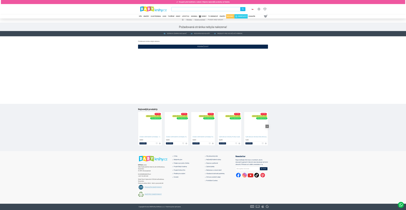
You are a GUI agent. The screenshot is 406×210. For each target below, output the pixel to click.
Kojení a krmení (200, 19)
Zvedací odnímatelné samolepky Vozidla (177, 137)
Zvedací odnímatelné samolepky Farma (203, 137)
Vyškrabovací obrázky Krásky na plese (230, 137)
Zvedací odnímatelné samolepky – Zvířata (150, 137)
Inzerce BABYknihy (153, 194)
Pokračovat (203, 46)
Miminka (189, 19)
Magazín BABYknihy (153, 187)
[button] (143, 143)
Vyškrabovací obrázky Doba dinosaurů (256, 137)
